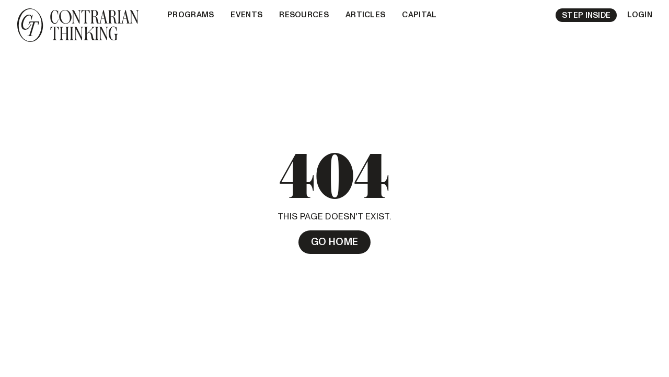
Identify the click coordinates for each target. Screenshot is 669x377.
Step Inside (586, 15)
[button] (190, 15)
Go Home (335, 242)
